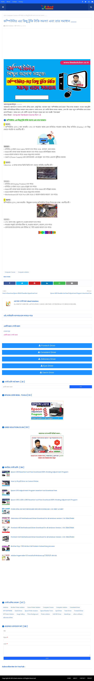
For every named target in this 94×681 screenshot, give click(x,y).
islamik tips (67, 614)
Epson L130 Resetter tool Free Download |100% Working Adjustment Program (39, 472)
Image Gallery (21, 614)
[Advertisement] (47, 45)
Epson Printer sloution (31, 611)
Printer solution (45, 614)
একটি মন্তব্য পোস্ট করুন (11, 335)
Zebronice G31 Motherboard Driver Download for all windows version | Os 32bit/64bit (42, 518)
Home (3, 2)
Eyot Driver (59, 611)
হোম (5, 15)
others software (77, 614)
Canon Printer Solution (33, 607)
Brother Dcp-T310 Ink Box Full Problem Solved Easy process (33, 546)
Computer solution (23, 272)
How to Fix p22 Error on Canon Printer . (25, 481)
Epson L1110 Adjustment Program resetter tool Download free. (34, 490)
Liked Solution (9, 26)
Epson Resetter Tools (47, 611)
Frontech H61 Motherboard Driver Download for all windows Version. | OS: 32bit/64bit (42, 528)
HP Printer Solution (8, 614)
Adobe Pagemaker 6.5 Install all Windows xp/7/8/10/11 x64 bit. (34, 555)
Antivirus (5, 607)
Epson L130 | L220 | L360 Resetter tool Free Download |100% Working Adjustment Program (44, 500)
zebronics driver (8, 617)
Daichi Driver (18, 611)
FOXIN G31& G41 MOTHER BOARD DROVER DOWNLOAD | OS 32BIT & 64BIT (37, 509)
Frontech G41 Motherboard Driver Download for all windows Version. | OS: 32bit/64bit (42, 537)
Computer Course (12, 15)
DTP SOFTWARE (7, 611)
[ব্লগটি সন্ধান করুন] (36, 386)
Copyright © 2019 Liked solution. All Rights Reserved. (19, 678)
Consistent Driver (75, 607)
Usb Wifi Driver (57, 614)
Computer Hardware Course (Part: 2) (27, 115)
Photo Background (32, 614)
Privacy (21, 2)
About (8, 2)
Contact (14, 2)
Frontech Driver (78, 611)
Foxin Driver (68, 611)
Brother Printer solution (18, 607)
